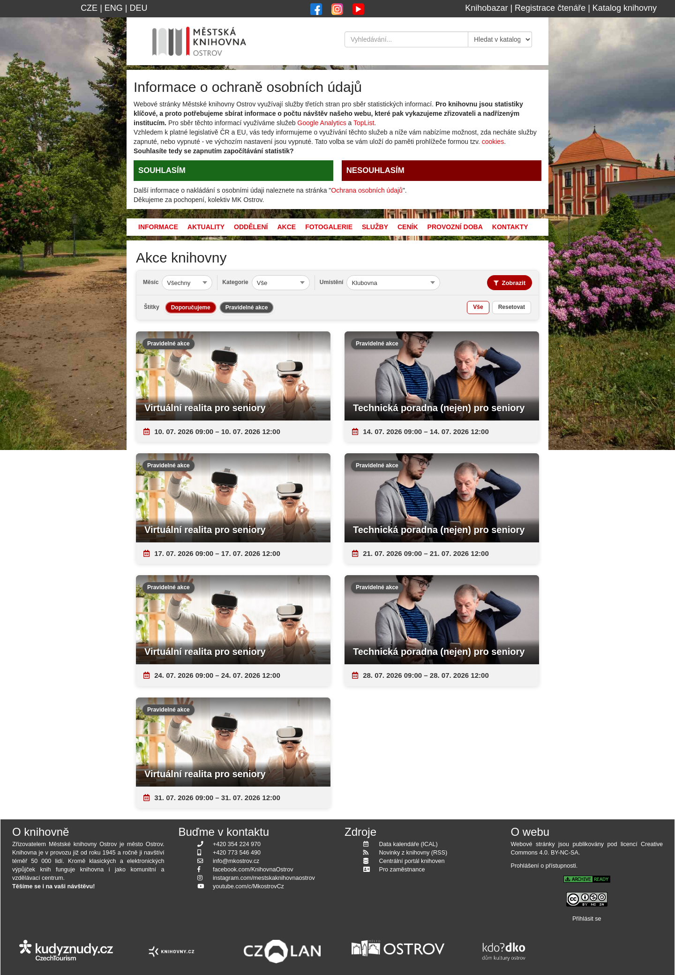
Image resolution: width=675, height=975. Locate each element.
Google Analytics (321, 123)
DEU (139, 8)
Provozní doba (455, 227)
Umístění (332, 282)
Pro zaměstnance (402, 869)
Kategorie (235, 282)
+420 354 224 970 (237, 844)
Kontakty (510, 227)
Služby (375, 227)
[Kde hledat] (500, 39)
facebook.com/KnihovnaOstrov (253, 869)
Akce (286, 227)
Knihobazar (486, 8)
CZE (89, 8)
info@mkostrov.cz (236, 861)
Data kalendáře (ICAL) (408, 844)
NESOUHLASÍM (375, 170)
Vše (478, 307)
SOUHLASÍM (162, 170)
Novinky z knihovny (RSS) (413, 852)
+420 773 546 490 (237, 852)
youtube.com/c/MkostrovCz (248, 886)
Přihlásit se (586, 918)
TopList (363, 123)
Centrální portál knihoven (412, 861)
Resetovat (511, 307)
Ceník (408, 227)
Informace (158, 227)
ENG (114, 8)
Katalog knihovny (624, 8)
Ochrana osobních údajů (367, 190)
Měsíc (150, 282)
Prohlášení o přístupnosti (543, 865)
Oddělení (251, 227)
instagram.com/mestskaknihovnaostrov (264, 878)
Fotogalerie (328, 227)
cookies (493, 141)
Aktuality (206, 227)
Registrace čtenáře (550, 8)
